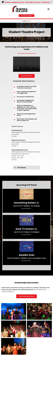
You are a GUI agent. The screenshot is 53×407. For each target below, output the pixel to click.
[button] (26, 15)
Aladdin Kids (26, 255)
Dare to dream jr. (26, 229)
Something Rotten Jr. (26, 202)
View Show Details (26, 208)
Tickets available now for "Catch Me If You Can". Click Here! (27, 2)
